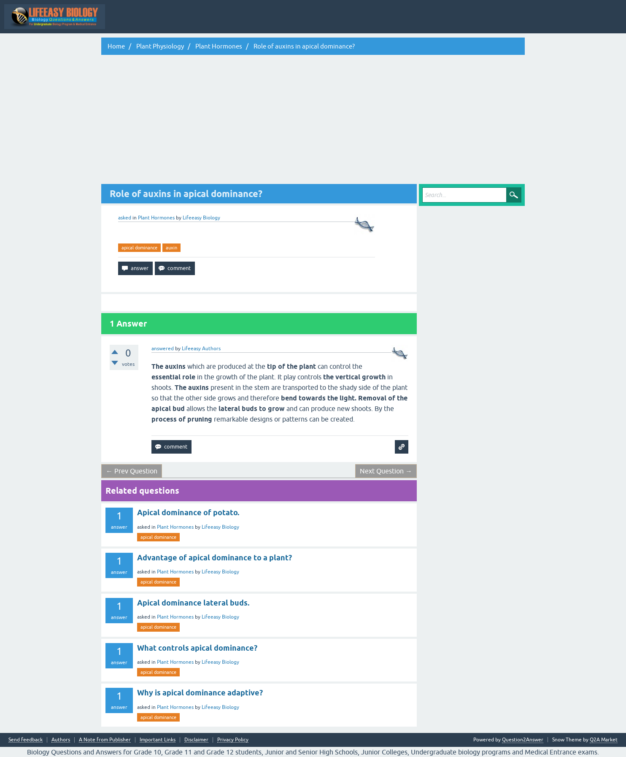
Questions (256, 22)
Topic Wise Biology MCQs (143, 22)
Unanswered (318, 22)
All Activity (196, 22)
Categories (380, 22)
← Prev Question (131, 471)
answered (162, 348)
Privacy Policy (232, 740)
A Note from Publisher (105, 740)
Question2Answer (522, 740)
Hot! (285, 22)
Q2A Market (604, 740)
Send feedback (25, 740)
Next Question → (386, 471)
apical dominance (139, 247)
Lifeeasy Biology (220, 527)
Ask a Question (420, 22)
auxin (171, 247)
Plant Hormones (156, 218)
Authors (60, 740)
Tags (350, 22)
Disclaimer (196, 740)
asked (124, 218)
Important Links (157, 740)
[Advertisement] (313, 121)
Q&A (227, 22)
